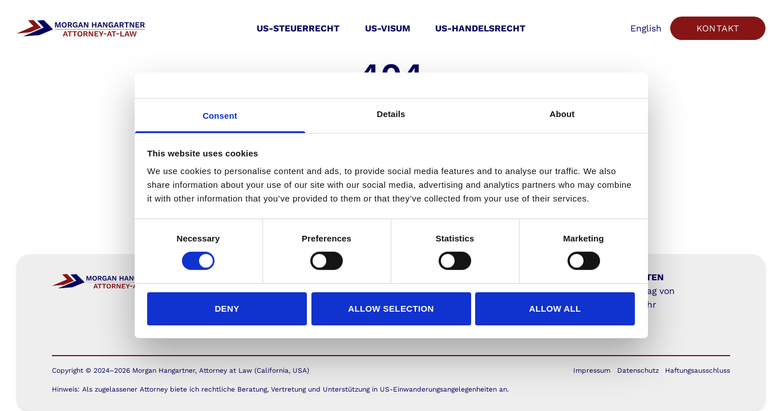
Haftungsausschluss (697, 370)
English (646, 28)
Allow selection (391, 308)
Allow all (555, 308)
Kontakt (718, 28)
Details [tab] (391, 114)
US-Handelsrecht (480, 28)
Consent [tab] (219, 115)
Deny (226, 308)
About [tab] (562, 114)
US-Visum (387, 28)
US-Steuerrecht (298, 28)
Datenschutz (638, 370)
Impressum (591, 370)
